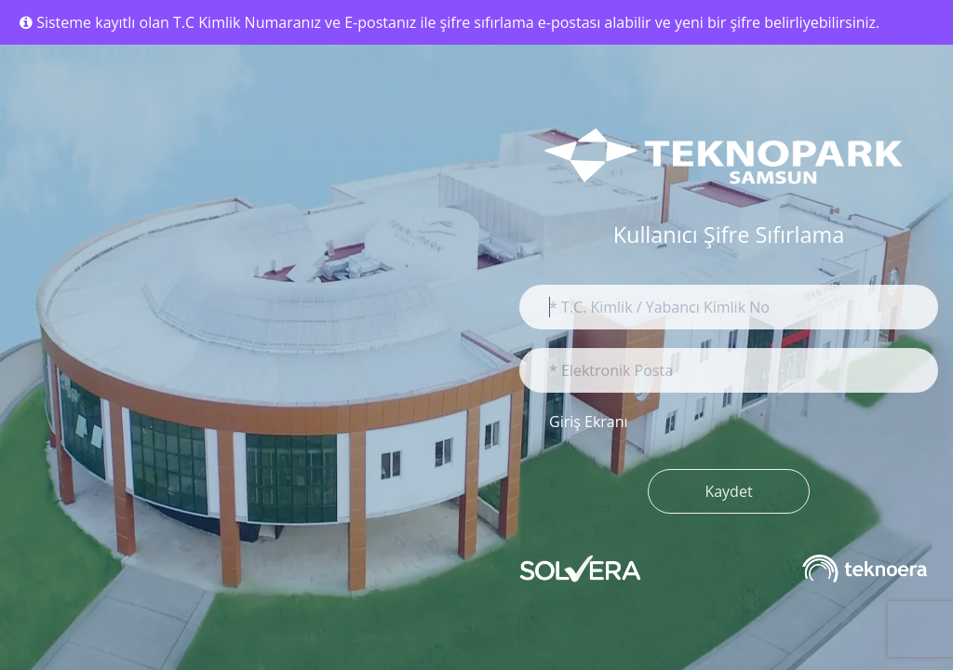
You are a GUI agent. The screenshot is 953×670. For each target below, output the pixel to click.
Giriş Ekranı (588, 421)
